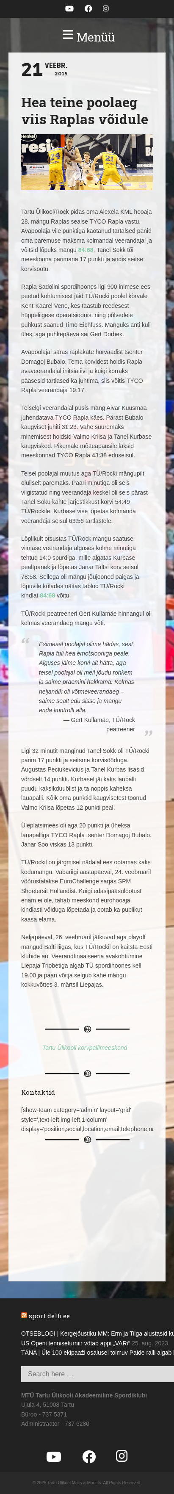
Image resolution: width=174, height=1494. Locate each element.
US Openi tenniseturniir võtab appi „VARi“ (75, 1343)
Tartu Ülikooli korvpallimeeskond (84, 1047)
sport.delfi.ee (49, 1315)
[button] (87, 37)
